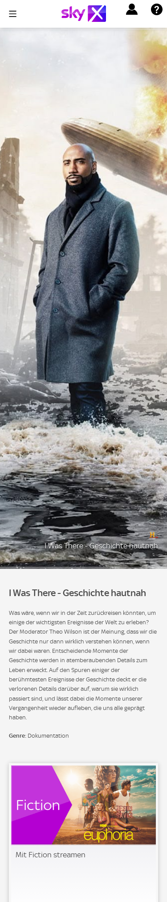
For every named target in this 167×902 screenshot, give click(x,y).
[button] (132, 9)
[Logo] (83, 13)
